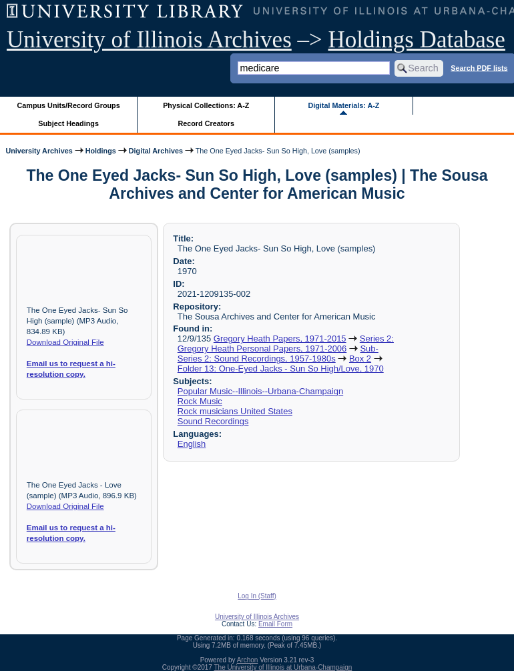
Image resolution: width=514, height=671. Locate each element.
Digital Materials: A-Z (343, 105)
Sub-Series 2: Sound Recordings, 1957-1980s (278, 354)
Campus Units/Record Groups (68, 105)
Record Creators (206, 123)
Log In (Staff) (257, 596)
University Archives (38, 151)
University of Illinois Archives (149, 40)
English (192, 444)
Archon (247, 660)
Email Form (275, 624)
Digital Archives (156, 151)
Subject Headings (68, 123)
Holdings (100, 151)
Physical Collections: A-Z (206, 105)
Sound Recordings (213, 421)
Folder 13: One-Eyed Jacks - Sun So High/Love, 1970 (281, 369)
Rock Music (200, 401)
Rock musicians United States (235, 411)
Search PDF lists (479, 67)
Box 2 (360, 359)
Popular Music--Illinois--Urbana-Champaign (260, 391)
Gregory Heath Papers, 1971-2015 (280, 338)
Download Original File (65, 342)
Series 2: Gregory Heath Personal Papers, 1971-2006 (286, 343)
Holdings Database (416, 40)
